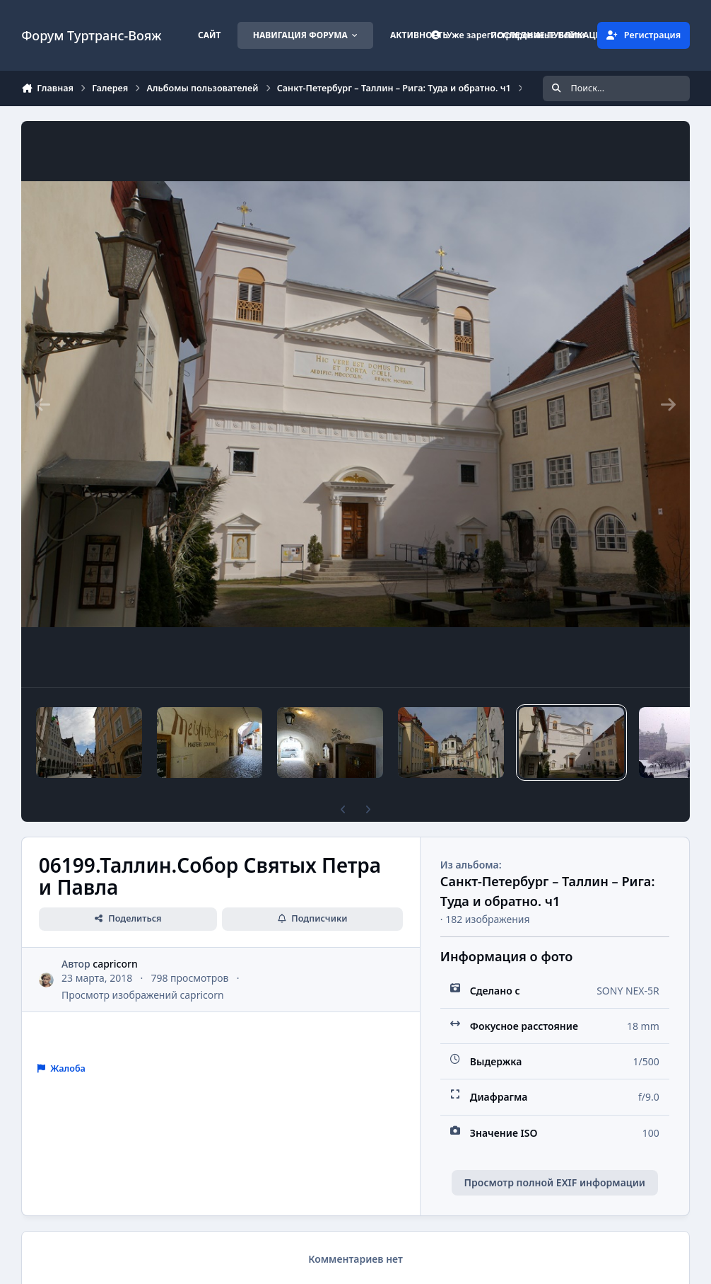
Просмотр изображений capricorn (142, 995)
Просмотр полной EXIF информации (554, 1182)
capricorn (115, 963)
